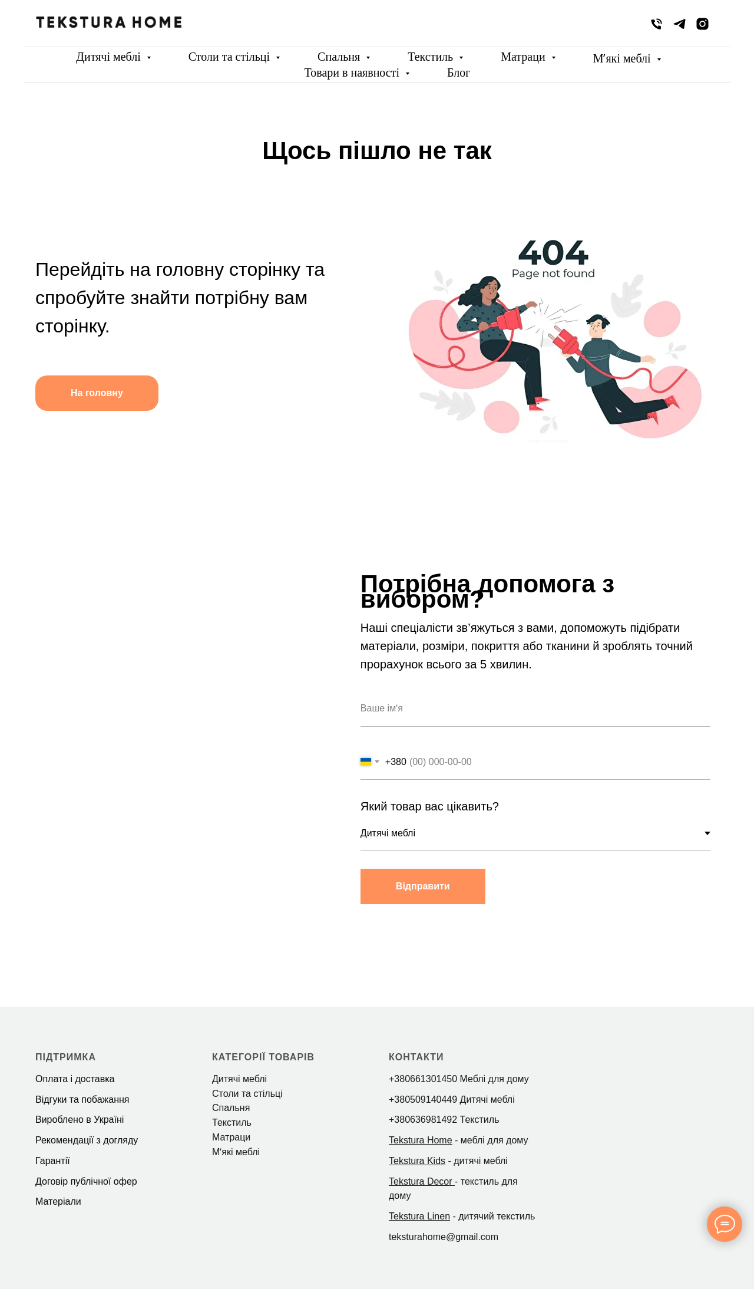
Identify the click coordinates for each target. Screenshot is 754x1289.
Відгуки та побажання (82, 1100)
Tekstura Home (420, 1140)
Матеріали (58, 1201)
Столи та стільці (230, 56)
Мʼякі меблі (623, 58)
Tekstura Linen (419, 1216)
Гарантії (52, 1161)
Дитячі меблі (109, 56)
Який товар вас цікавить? (431, 806)
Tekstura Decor (420, 1181)
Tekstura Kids (417, 1161)
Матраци (524, 56)
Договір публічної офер (86, 1181)
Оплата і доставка (75, 1079)
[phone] (656, 24)
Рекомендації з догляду (86, 1140)
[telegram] (679, 24)
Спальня (340, 56)
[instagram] (702, 24)
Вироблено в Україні (79, 1120)
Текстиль (432, 56)
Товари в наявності (354, 72)
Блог (458, 72)
